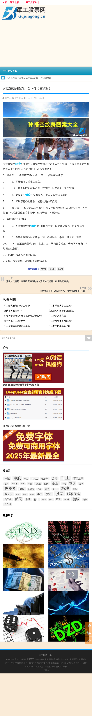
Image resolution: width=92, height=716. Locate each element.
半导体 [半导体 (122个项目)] (14, 484)
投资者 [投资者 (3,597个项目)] (10, 489)
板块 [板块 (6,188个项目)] (65, 488)
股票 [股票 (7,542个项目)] (59, 493)
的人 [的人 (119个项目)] (25, 494)
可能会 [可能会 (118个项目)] (38, 484)
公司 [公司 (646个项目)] (54, 478)
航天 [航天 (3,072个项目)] (18, 499)
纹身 (18, 163)
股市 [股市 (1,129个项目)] (49, 494)
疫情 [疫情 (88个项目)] (17, 494)
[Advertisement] (46, 44)
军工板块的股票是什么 (59, 325)
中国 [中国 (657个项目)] (7, 478)
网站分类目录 (50, 659)
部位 (28, 194)
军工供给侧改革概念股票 (60, 320)
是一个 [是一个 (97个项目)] (55, 489)
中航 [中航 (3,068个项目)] (17, 478)
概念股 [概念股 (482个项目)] (8, 494)
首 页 (4, 2)
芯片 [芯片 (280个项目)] (28, 499)
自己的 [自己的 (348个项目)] (8, 499)
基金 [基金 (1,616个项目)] (55, 483)
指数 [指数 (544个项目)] (21, 488)
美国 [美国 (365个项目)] (39, 494)
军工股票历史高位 (57, 315)
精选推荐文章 (62, 659)
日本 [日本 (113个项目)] (39, 489)
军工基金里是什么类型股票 (17, 325)
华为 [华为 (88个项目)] (22, 484)
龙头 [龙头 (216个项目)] (85, 499)
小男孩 (46, 670)
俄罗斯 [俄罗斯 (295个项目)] (44, 478)
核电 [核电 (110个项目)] (75, 489)
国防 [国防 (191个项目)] (46, 484)
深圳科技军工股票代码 (14, 320)
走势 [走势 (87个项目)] (44, 500)
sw (10, 98)
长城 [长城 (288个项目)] (66, 499)
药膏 (33, 225)
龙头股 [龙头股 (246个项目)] (8, 504)
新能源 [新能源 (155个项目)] (31, 489)
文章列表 (12, 77)
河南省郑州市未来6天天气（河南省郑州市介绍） (63, 291)
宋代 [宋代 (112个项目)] (64, 484)
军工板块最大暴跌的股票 (60, 305)
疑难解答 (82, 659)
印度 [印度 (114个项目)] (30, 484)
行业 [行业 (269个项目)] (36, 499)
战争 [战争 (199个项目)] (81, 484)
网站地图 (73, 659)
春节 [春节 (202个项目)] (47, 489)
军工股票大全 (16, 2)
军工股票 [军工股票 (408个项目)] (78, 478)
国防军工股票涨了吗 (13, 310)
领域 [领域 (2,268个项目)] (76, 499)
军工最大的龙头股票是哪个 (17, 305)
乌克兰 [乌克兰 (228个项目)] (34, 478)
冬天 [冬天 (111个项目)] (6, 484)
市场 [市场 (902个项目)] (72, 483)
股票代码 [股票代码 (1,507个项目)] (73, 494)
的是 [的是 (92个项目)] (32, 494)
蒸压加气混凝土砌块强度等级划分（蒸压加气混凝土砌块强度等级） (38, 281)
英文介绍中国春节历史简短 (61, 310)
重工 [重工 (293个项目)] (58, 499)
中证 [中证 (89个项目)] (26, 479)
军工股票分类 (32, 2)
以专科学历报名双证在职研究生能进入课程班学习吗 (25, 315)
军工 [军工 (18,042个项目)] (65, 477)
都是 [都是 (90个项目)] (50, 500)
